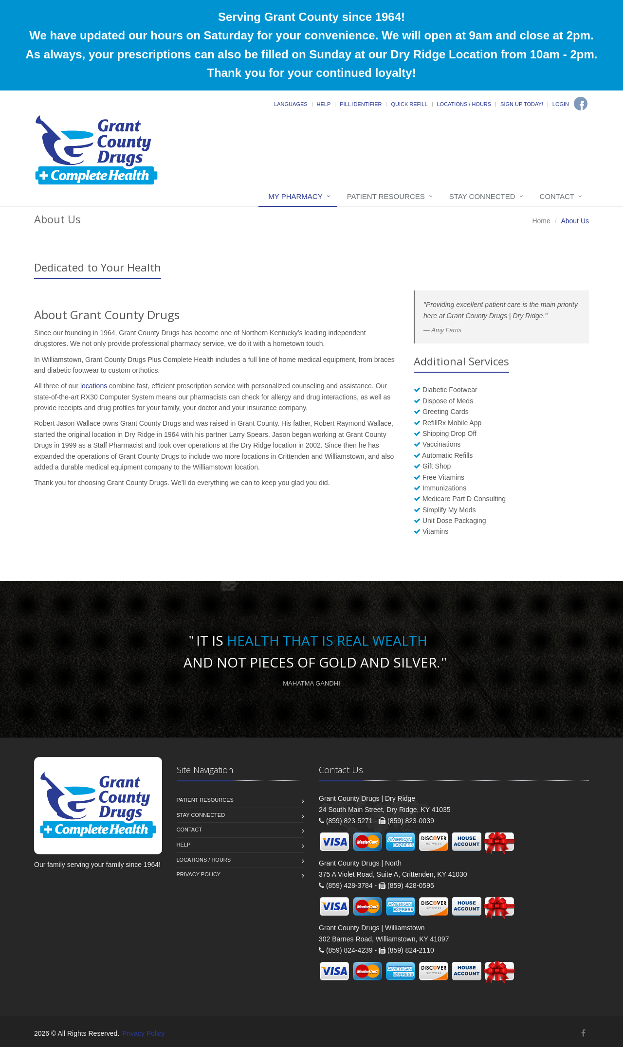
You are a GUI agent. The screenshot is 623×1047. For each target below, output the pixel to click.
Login (560, 104)
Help (324, 104)
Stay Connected (482, 196)
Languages (290, 104)
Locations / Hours (464, 104)
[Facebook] (580, 103)
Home (541, 221)
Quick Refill (409, 104)
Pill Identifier (361, 104)
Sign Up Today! (521, 104)
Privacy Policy (199, 874)
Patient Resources (386, 196)
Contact (557, 196)
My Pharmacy (295, 196)
